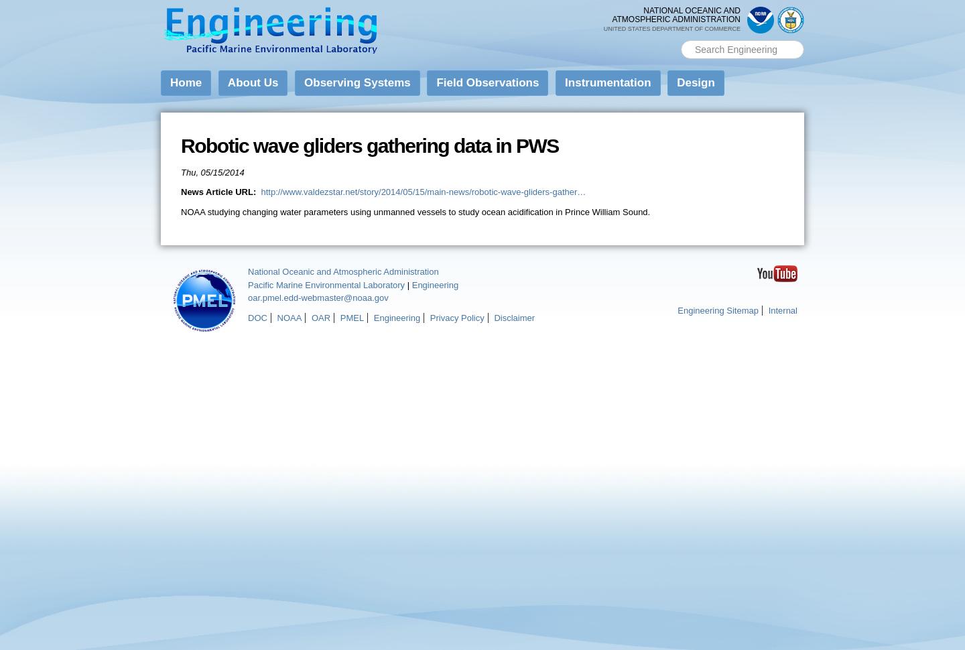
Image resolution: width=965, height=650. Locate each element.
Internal (783, 311)
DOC (257, 318)
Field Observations (487, 82)
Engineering (435, 285)
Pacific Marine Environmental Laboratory (326, 285)
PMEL (352, 318)
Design (696, 82)
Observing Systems (357, 82)
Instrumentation (608, 82)
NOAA (289, 318)
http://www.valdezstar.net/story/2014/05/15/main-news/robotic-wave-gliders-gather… (423, 192)
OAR (321, 318)
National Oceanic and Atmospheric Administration (343, 272)
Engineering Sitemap (718, 311)
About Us (253, 82)
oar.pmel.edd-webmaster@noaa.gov (318, 298)
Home (186, 82)
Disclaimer (514, 318)
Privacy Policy (457, 318)
